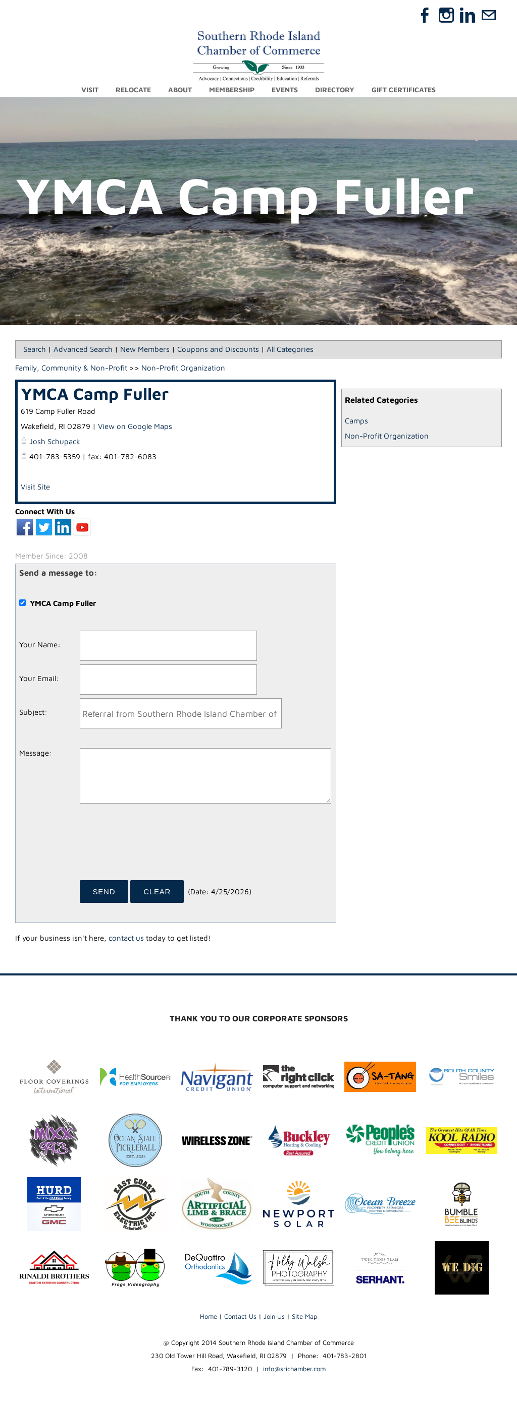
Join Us (274, 1316)
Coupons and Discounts (218, 349)
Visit (89, 89)
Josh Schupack (54, 441)
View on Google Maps (135, 426)
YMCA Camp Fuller (95, 393)
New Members (145, 349)
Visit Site (35, 486)
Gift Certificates (404, 89)
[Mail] (488, 15)
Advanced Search (83, 349)
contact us (126, 938)
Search (34, 349)
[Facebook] (425, 15)
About (180, 89)
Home (208, 1316)
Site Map (304, 1316)
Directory (334, 89)
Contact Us (240, 1316)
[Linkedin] (467, 15)
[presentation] (156, 845)
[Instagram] (446, 15)
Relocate (133, 89)
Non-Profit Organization (387, 436)
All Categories (290, 349)
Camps (356, 420)
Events (285, 89)
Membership (231, 89)
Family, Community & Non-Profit (71, 367)
